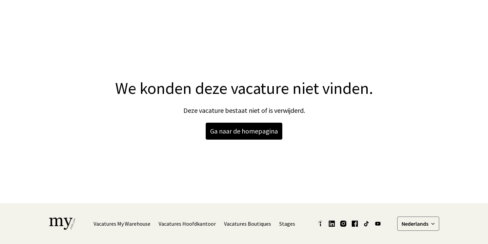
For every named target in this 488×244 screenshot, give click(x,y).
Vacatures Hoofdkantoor (187, 223)
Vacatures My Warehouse (122, 223)
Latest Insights (273, 13)
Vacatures (423, 13)
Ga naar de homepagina (244, 131)
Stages (287, 223)
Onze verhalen (317, 13)
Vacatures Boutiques (247, 223)
